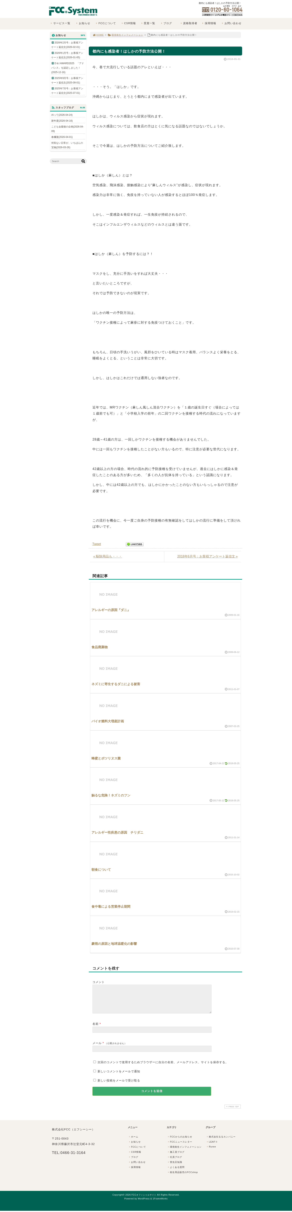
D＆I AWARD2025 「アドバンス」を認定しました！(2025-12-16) (67, 68)
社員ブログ (174, 1162)
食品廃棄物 (99, 647)
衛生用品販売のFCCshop (182, 1177)
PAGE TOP (232, 1111)
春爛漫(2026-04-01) (62, 137)
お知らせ (82, 23)
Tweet (96, 544)
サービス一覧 (60, 23)
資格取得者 (188, 23)
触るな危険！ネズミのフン (110, 795)
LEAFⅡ (212, 1146)
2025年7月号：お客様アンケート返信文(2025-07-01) (67, 90)
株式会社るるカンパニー (221, 1141)
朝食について (101, 869)
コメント (98, 982)
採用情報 (208, 23)
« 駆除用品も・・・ (107, 556)
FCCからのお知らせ (179, 1141)
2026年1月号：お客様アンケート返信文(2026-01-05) (67, 55)
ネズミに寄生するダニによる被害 (115, 684)
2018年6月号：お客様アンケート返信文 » (207, 556)
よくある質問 (176, 1172)
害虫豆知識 (174, 1167)
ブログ (166, 23)
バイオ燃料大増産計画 (107, 721)
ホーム (133, 1141)
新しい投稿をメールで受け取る (119, 1085)
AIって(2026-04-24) (62, 114)
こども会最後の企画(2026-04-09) (67, 129)
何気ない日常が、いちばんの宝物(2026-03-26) (67, 145)
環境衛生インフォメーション (125, 35)
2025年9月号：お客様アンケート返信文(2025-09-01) (67, 80)
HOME (98, 35)
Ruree (211, 1151)
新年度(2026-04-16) (62, 120)
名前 (95, 1028)
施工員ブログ (176, 1157)
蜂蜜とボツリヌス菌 (106, 758)
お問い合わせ (231, 23)
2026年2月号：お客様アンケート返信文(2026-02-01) (67, 45)
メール (97, 1048)
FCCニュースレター (179, 1146)
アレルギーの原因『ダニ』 (110, 610)
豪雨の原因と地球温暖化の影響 (114, 943)
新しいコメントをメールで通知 (119, 1076)
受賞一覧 (147, 23)
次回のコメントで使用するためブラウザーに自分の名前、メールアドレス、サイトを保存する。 (163, 1067)
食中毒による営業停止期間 (110, 906)
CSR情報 (128, 23)
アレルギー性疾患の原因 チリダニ (117, 832)
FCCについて (105, 23)
